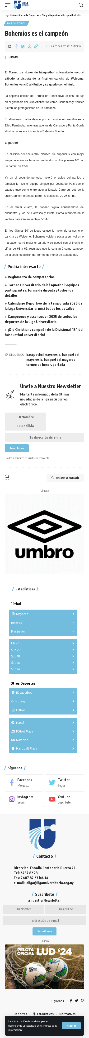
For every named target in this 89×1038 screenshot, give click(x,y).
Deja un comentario (65, 478)
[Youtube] (64, 799)
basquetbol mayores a (43, 355)
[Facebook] (24, 782)
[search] (81, 5)
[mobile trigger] (9, 5)
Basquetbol (16, 23)
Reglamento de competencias (31, 277)
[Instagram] (24, 799)
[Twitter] (64, 782)
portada (59, 365)
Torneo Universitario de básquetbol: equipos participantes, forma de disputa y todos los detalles (42, 290)
